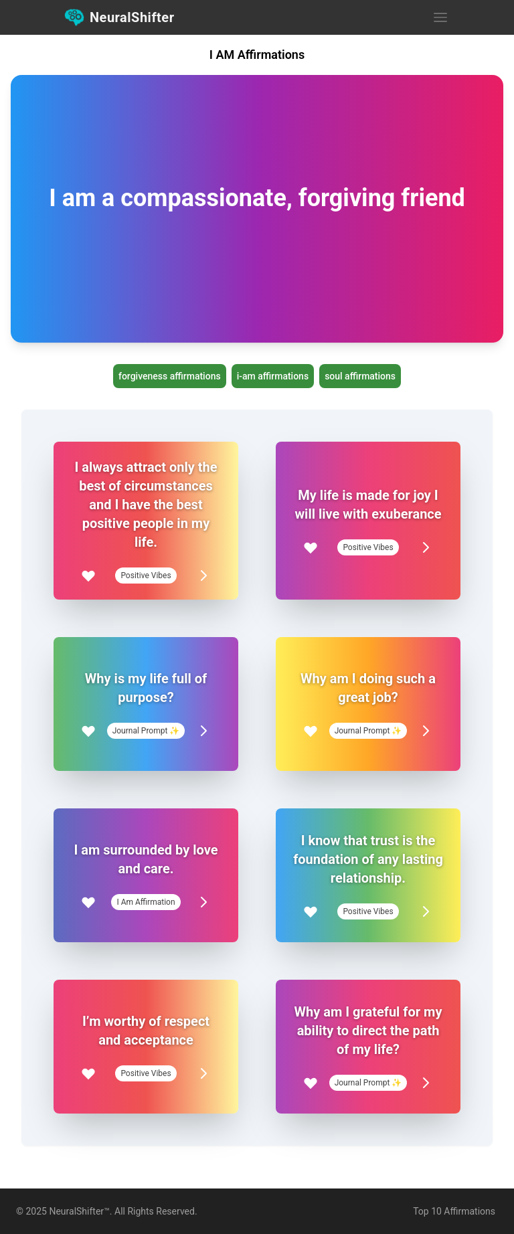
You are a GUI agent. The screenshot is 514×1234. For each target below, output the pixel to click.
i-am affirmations (273, 376)
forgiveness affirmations (169, 376)
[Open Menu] (440, 17)
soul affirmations (360, 376)
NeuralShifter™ (79, 1211)
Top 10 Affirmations (454, 1211)
